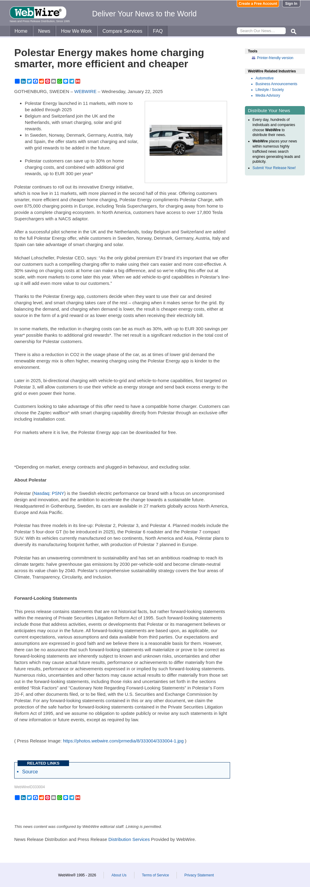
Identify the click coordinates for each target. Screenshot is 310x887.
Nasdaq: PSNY (49, 493)
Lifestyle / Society (270, 90)
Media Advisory (268, 95)
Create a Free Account (258, 4)
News (44, 31)
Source (30, 771)
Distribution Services (129, 839)
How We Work (76, 31)
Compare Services (122, 31)
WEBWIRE (85, 91)
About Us (118, 875)
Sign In (291, 4)
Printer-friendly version (275, 58)
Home (21, 31)
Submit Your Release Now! (274, 168)
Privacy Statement (199, 875)
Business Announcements (276, 84)
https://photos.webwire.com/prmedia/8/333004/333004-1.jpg (123, 740)
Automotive (265, 78)
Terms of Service (155, 875)
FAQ (158, 31)
